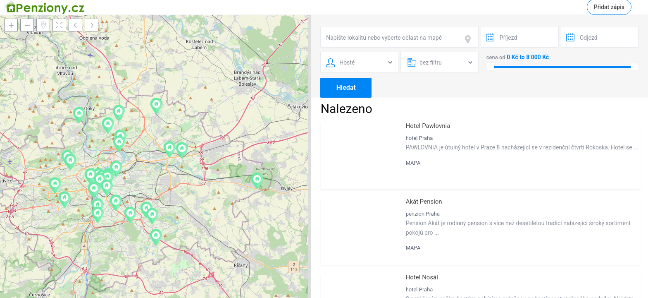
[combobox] (399, 37)
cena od (495, 57)
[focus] (469, 39)
